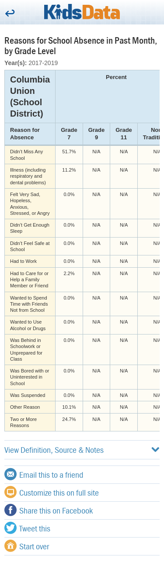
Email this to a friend (44, 474)
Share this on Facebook (48, 510)
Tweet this (27, 528)
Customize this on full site (51, 492)
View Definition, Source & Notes (82, 449)
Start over (26, 546)
